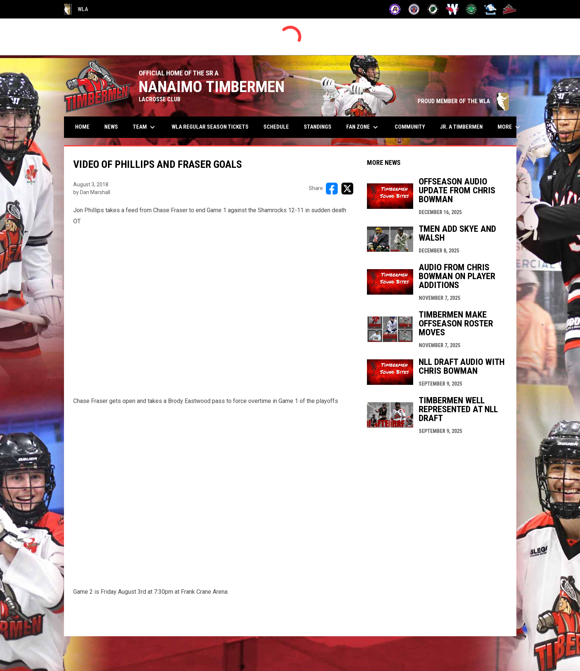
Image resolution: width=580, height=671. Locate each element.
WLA (76, 9)
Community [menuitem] (410, 126)
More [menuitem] (510, 127)
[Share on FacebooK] (332, 188)
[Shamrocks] (471, 9)
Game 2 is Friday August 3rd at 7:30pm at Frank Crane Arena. (151, 591)
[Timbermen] (509, 9)
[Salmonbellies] (452, 9)
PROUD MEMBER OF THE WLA (463, 101)
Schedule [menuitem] (276, 126)
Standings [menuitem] (317, 126)
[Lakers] (433, 9)
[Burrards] (414, 9)
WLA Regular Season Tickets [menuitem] (210, 126)
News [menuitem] (111, 126)
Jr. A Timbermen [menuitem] (464, 126)
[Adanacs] (395, 9)
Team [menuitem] (145, 127)
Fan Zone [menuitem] (363, 127)
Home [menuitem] (82, 126)
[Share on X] (347, 188)
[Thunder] (490, 9)
